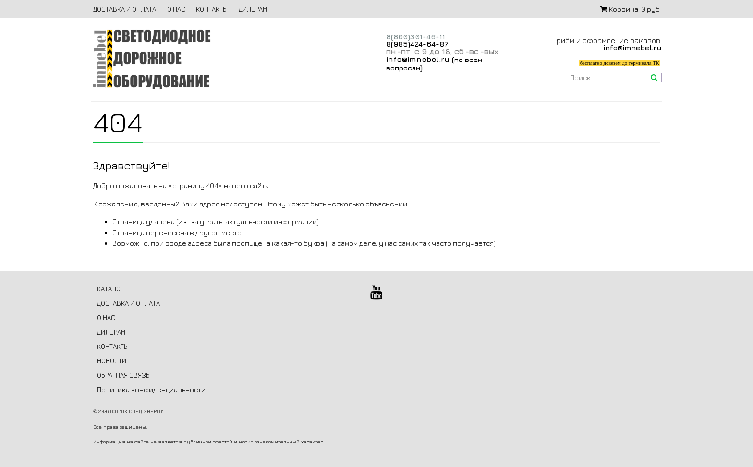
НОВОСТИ (111, 361)
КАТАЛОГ (110, 289)
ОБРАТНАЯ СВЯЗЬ (123, 375)
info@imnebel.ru (417, 59)
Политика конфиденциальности (151, 389)
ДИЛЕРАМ (253, 8)
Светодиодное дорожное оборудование (151, 59)
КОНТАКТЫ (212, 8)
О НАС (176, 8)
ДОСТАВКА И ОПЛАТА (124, 8)
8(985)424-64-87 (417, 44)
